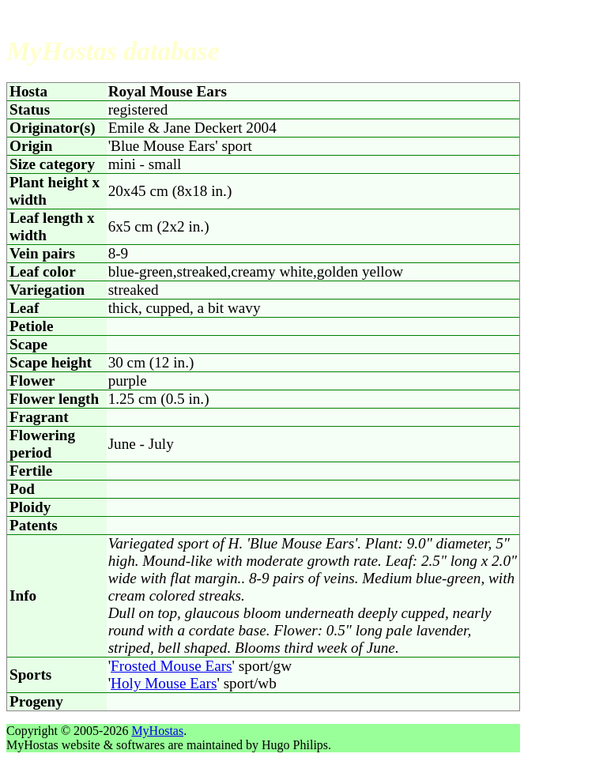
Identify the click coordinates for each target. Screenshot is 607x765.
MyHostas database (113, 51)
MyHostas (157, 730)
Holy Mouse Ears (164, 683)
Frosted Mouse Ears (171, 666)
